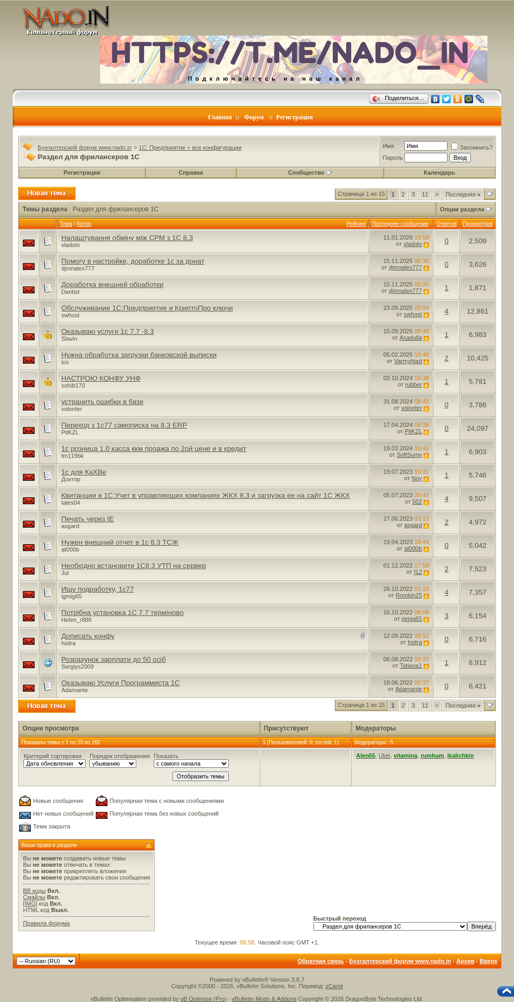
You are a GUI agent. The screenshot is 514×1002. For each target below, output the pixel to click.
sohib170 (73, 385)
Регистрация (294, 117)
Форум (254, 117)
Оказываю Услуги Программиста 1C (120, 683)
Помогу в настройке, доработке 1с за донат (132, 261)
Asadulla (411, 337)
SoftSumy (409, 454)
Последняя (462, 194)
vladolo (70, 245)
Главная (220, 117)
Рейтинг (356, 224)
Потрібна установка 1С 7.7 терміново (122, 613)
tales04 (70, 502)
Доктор (70, 479)
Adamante (74, 690)
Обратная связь (320, 961)
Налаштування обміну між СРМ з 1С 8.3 (127, 238)
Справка (191, 172)
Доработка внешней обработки (112, 285)
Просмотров (477, 224)
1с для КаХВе (83, 472)
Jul (65, 573)
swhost (70, 315)
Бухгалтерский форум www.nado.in (85, 147)
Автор (84, 224)
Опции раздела (462, 209)
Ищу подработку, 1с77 (97, 589)
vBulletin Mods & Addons (264, 999)
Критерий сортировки (52, 756)
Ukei (384, 755)
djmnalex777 (77, 268)
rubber (413, 384)
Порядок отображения (119, 756)
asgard (70, 526)
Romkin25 (409, 595)
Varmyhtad (408, 361)
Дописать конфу (87, 636)
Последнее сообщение (400, 224)
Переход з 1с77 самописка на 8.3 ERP (124, 425)
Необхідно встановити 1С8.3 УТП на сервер (133, 566)
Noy (417, 478)
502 (417, 501)
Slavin (69, 338)
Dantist (70, 292)
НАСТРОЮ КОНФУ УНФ (100, 378)
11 (425, 194)
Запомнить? (472, 147)
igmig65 (71, 596)
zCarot (334, 986)
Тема (66, 224)
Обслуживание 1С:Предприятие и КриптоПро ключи (147, 308)
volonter (71, 409)
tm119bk (72, 456)
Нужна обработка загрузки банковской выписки (139, 355)
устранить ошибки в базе (102, 402)
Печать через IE (87, 519)
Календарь (439, 172)
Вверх (488, 961)
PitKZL (70, 432)
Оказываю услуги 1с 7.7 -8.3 (107, 331)
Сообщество (309, 172)
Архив (466, 961)
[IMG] (30, 903)
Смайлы (34, 897)
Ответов (446, 224)
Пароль (393, 157)
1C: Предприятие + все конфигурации (190, 147)
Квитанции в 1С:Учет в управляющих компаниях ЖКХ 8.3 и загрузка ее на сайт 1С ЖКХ (205, 495)
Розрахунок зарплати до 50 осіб (113, 659)
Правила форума (46, 923)
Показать (166, 756)
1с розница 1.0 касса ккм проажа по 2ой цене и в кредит (153, 449)
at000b (70, 549)
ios (65, 362)
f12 (418, 572)
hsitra (68, 643)
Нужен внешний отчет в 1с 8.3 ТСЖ (119, 542)
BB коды (34, 891)
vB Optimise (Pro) (203, 999)
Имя (388, 146)
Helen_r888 (76, 620)
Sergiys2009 (77, 666)
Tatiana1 (411, 665)
